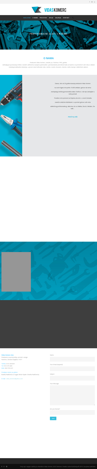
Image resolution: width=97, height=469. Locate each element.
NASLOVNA (27, 18)
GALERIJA (58, 18)
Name (73, 358)
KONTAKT (66, 18)
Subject (73, 377)
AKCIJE (51, 18)
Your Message (73, 394)
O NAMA (35, 18)
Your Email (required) (73, 367)
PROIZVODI (43, 18)
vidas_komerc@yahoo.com (14, 379)
